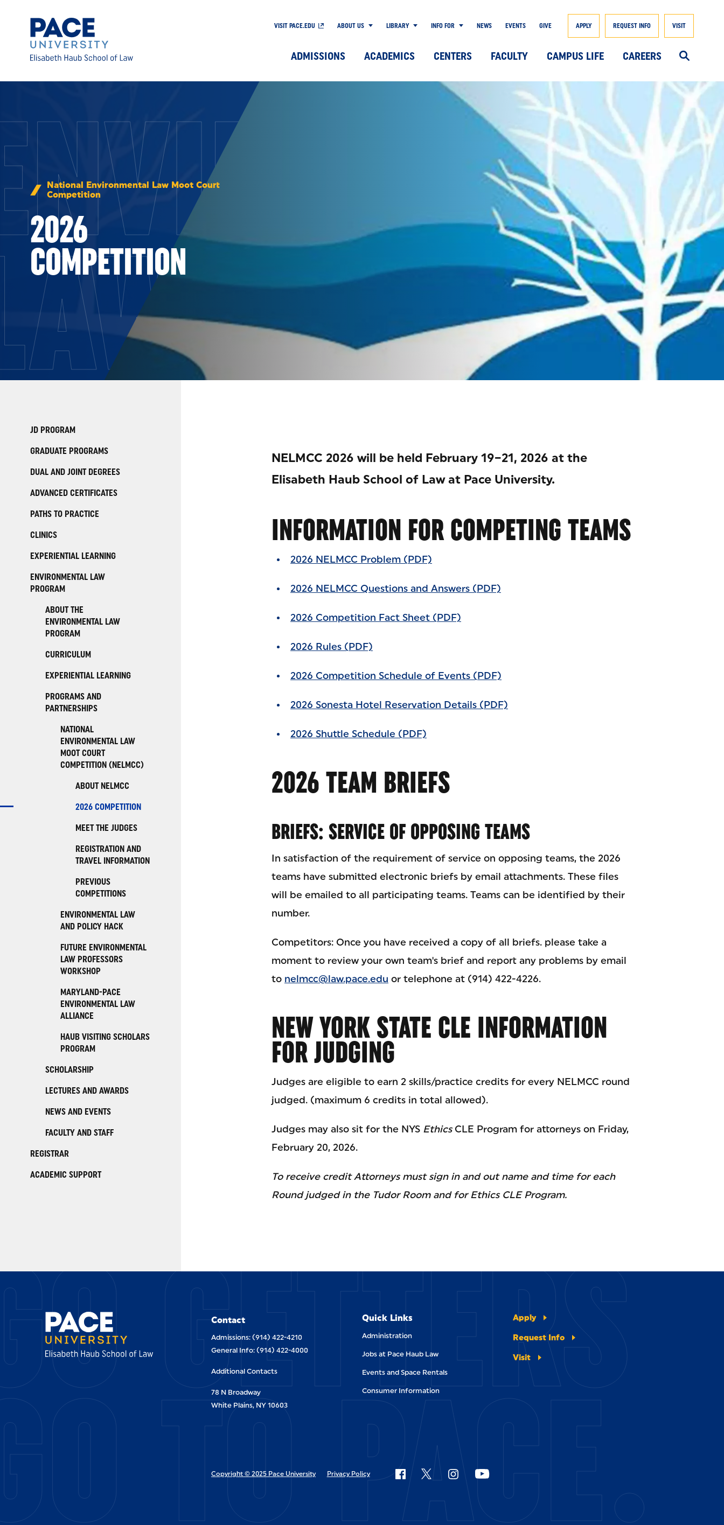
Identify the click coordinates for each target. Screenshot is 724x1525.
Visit (679, 26)
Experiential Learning (73, 556)
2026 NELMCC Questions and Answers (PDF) (395, 588)
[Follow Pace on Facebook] (400, 1474)
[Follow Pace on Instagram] (453, 1474)
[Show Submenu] (368, 26)
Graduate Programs (69, 451)
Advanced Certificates (73, 493)
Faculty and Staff (79, 1133)
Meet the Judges (106, 828)
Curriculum (68, 654)
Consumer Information (401, 1391)
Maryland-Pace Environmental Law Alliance (97, 1004)
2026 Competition (108, 807)
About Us (350, 26)
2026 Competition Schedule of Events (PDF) (396, 676)
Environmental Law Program (67, 583)
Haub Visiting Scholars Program (105, 1043)
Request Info (632, 26)
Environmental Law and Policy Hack (97, 921)
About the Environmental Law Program (82, 622)
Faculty (509, 56)
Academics (389, 56)
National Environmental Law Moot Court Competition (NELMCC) (102, 747)
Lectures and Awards (87, 1091)
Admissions (318, 56)
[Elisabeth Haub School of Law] (98, 39)
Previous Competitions (100, 888)
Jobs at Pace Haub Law (400, 1354)
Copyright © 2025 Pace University (263, 1474)
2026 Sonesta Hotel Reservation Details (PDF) (399, 705)
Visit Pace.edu (294, 26)
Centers (453, 56)
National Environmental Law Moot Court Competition (133, 190)
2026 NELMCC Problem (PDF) (361, 559)
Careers (642, 56)
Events (515, 26)
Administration (387, 1336)
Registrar (49, 1154)
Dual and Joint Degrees (75, 472)
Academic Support (65, 1175)
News (484, 26)
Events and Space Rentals (405, 1372)
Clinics (43, 535)
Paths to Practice (64, 514)
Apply (583, 26)
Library (397, 26)
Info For (443, 26)
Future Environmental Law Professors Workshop (103, 959)
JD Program (52, 430)
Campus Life (575, 56)
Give (545, 26)
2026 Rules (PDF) (331, 647)
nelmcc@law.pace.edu (336, 979)
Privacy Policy (348, 1474)
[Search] (684, 56)
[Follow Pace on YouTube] (482, 1474)
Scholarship (69, 1070)
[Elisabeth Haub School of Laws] (105, 1336)
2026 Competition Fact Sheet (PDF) (375, 618)
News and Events (78, 1112)
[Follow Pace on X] (426, 1474)
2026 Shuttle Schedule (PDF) (358, 734)
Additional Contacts (244, 1371)
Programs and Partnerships (73, 702)
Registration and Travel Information (112, 855)
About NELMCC (102, 786)
